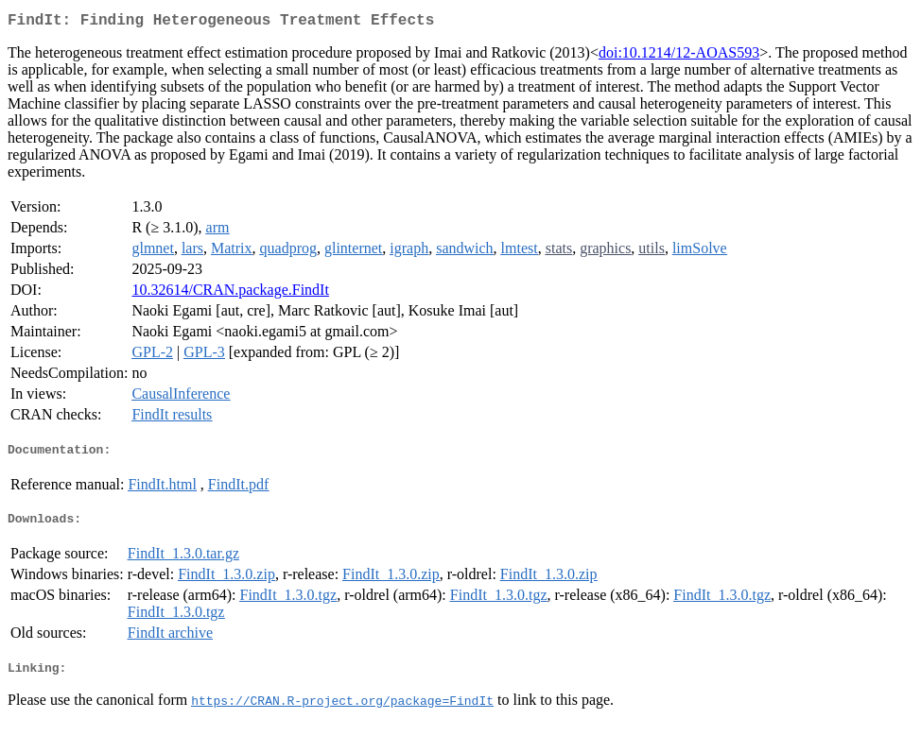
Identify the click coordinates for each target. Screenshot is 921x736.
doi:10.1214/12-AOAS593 (679, 56)
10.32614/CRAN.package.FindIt (229, 293)
